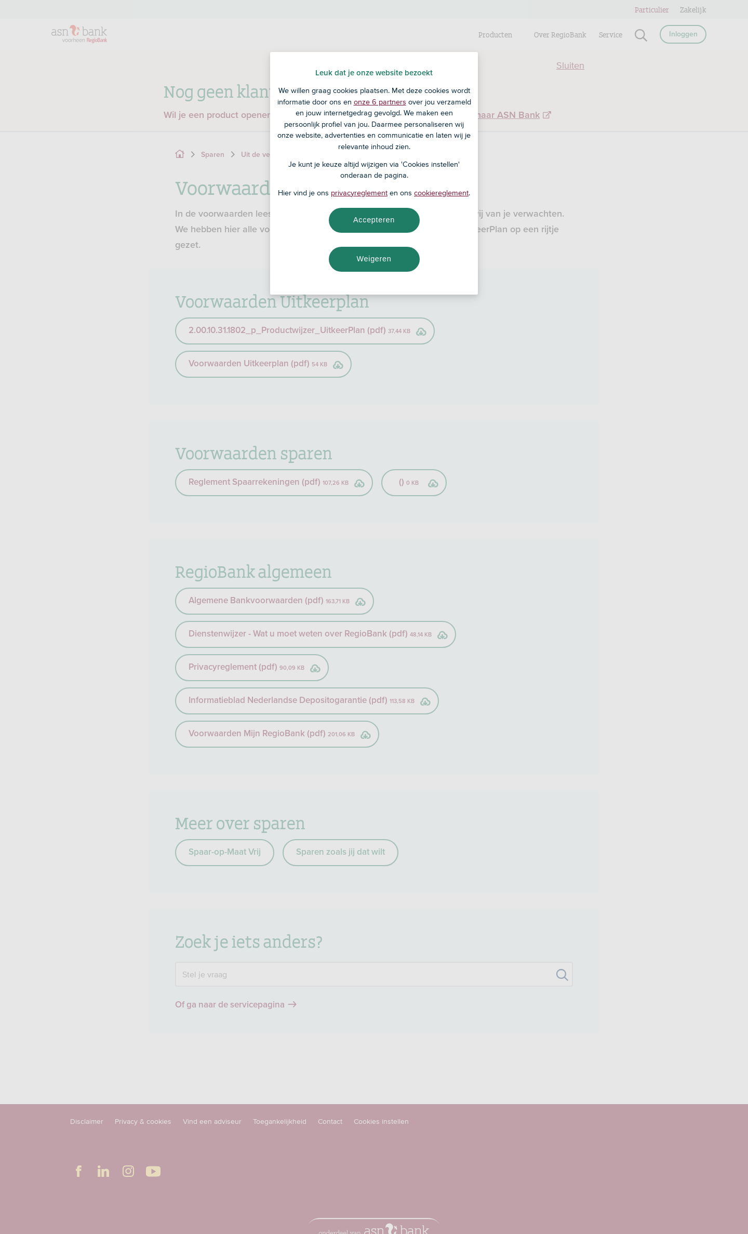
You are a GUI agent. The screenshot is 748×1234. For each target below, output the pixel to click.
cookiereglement (441, 193)
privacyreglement (359, 193)
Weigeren (373, 259)
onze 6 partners (380, 102)
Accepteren (374, 220)
